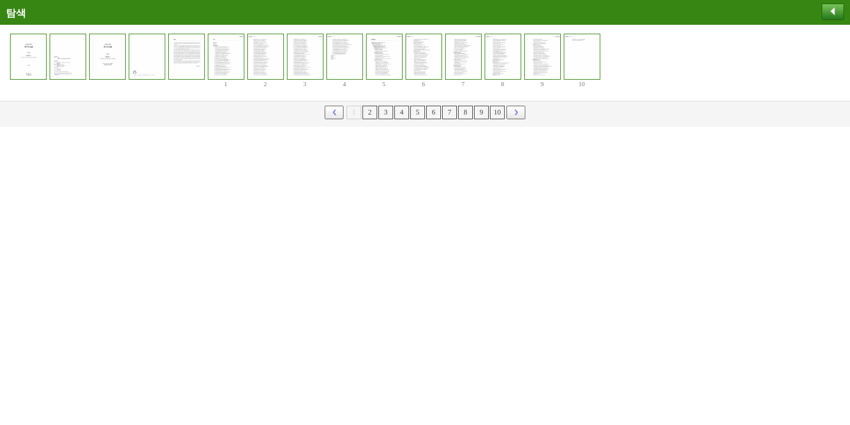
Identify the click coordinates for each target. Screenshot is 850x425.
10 (497, 112)
